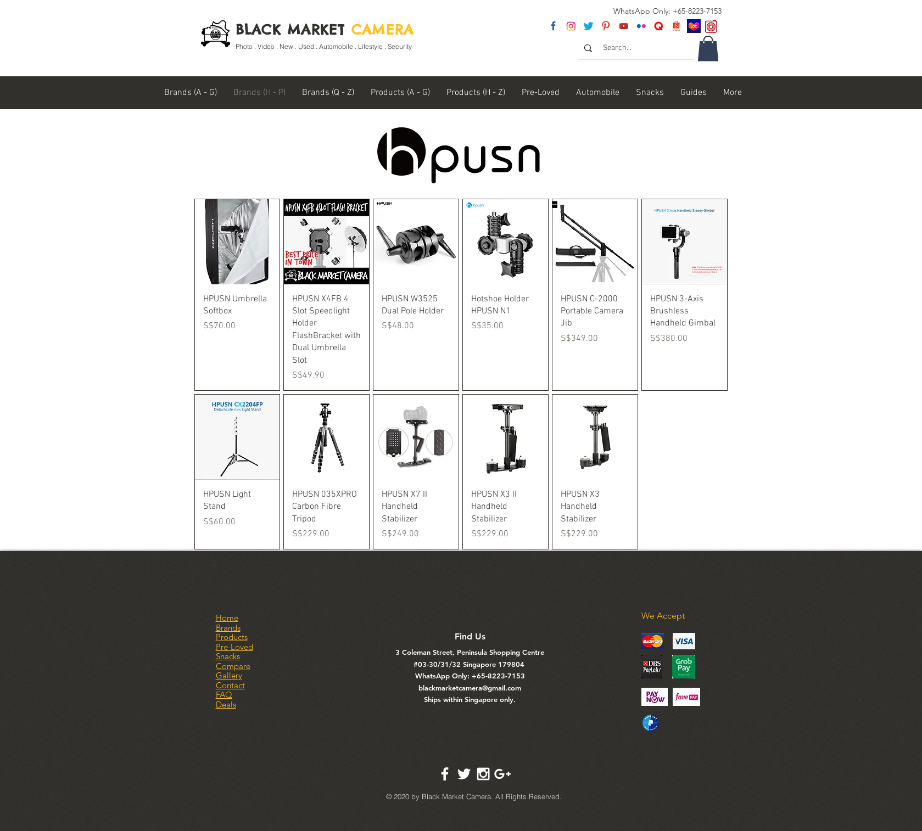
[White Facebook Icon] (445, 774)
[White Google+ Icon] (502, 774)
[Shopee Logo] (676, 26)
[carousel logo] (711, 26)
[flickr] (641, 26)
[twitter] (588, 26)
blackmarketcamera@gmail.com (469, 687)
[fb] (553, 26)
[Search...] (636, 48)
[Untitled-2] (659, 26)
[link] (708, 48)
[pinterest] (606, 26)
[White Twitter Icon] (464, 774)
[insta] (571, 26)
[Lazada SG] (694, 26)
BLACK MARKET (325, 29)
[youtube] (623, 26)
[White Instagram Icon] (483, 774)
